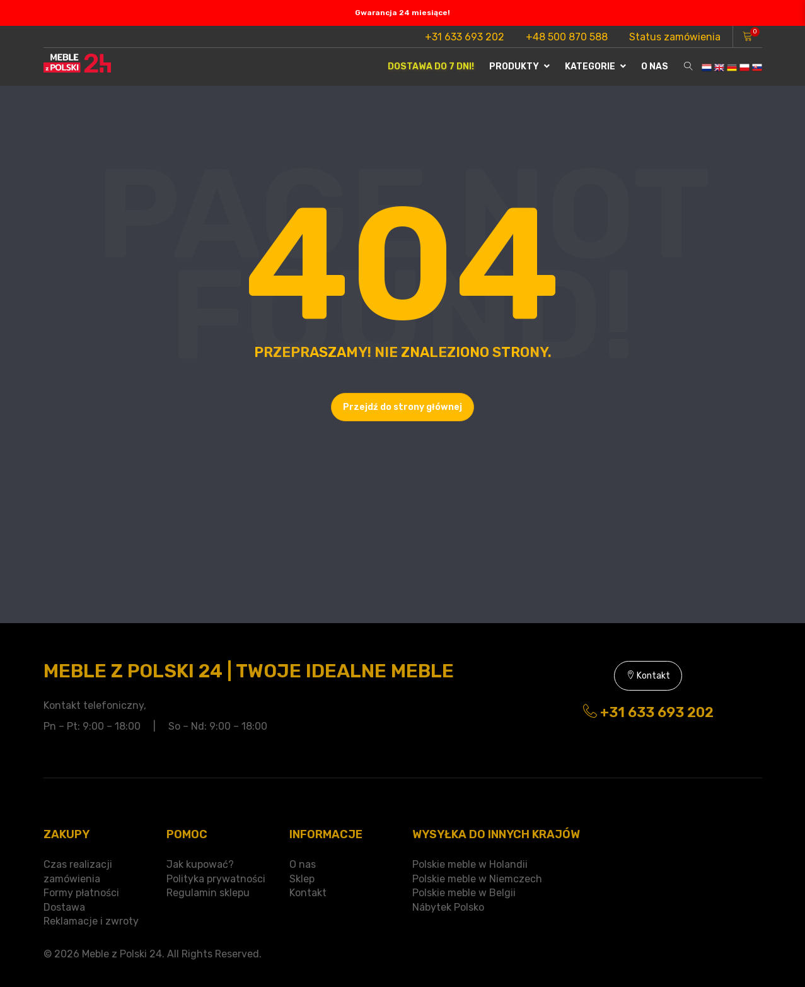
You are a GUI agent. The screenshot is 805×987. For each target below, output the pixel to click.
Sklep (302, 879)
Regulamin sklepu (208, 893)
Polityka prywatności (215, 879)
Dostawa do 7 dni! (431, 66)
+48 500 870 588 (567, 37)
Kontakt (648, 675)
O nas (654, 66)
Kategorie (595, 66)
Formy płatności (81, 893)
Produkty (519, 66)
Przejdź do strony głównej (402, 407)
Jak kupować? (200, 864)
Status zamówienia (675, 37)
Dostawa (64, 907)
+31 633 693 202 (464, 37)
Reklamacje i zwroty (91, 921)
